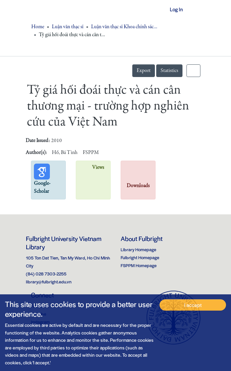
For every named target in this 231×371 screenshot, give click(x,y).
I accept (193, 304)
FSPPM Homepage (139, 265)
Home (37, 27)
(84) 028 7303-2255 (46, 273)
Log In (174, 9)
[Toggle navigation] (196, 9)
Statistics (169, 70)
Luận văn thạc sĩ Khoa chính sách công (124, 27)
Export (144, 70)
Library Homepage (138, 249)
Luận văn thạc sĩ (67, 27)
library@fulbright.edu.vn (48, 281)
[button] (156, 9)
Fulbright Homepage (140, 257)
